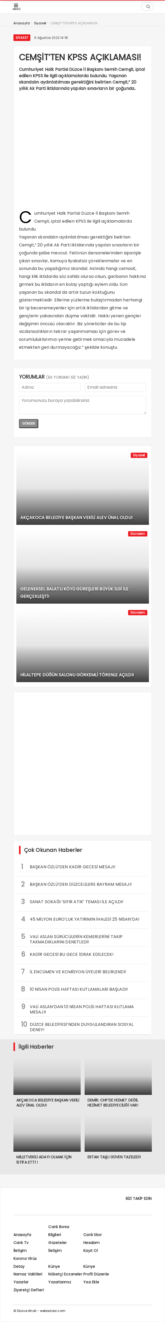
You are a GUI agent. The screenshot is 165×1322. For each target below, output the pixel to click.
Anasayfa (22, 1234)
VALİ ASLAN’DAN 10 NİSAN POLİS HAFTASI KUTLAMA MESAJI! (77, 1008)
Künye (54, 1266)
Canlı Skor (92, 1234)
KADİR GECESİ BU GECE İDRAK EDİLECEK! (67, 954)
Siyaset (22, 37)
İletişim (20, 1250)
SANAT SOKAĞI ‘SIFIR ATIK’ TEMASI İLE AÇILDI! (72, 901)
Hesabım (91, 1242)
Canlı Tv (21, 1242)
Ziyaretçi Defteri (28, 1290)
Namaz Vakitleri (27, 1274)
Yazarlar (21, 1282)
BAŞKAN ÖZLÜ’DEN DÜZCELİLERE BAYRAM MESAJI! (76, 884)
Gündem (137, 533)
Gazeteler (57, 1242)
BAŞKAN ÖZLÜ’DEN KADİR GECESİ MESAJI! (68, 866)
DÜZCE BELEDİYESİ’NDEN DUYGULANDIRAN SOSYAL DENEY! (77, 1026)
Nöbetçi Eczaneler (65, 1274)
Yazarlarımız (59, 1282)
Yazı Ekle (91, 1282)
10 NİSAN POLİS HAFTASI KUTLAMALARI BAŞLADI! (74, 989)
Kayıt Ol (90, 1250)
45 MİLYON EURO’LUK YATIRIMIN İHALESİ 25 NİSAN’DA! (80, 919)
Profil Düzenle (96, 1274)
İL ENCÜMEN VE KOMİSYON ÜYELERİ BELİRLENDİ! (73, 971)
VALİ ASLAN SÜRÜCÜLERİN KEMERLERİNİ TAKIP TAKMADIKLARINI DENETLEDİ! (72, 938)
